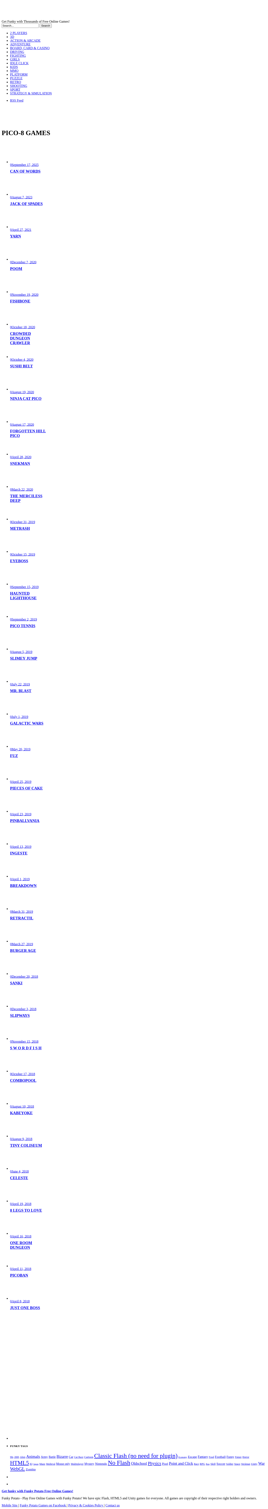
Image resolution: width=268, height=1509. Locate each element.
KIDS (14, 67)
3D (12, 37)
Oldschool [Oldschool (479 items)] (139, 1463)
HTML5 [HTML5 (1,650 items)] (19, 1463)
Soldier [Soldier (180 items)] (229, 1463)
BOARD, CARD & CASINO (29, 48)
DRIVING (17, 52)
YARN (15, 236)
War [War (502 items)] (261, 1463)
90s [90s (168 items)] (11, 1457)
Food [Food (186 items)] (211, 1457)
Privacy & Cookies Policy (86, 1505)
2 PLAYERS (18, 33)
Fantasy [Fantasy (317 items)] (203, 1457)
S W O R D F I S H (25, 1048)
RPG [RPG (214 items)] (202, 1463)
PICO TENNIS (22, 626)
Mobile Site (10, 1505)
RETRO (15, 82)
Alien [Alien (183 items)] (22, 1457)
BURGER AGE (23, 950)
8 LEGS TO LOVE (26, 1210)
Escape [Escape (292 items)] (192, 1457)
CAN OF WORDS (25, 171)
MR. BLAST (20, 691)
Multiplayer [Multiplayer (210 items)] (77, 1463)
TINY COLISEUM (26, 1145)
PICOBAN (19, 1275)
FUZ (14, 756)
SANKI (16, 983)
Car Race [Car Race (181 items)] (78, 1457)
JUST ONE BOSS (25, 1308)
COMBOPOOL (23, 1080)
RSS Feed (16, 100)
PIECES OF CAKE (26, 788)
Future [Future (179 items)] (238, 1457)
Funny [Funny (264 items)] (230, 1457)
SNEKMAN (20, 463)
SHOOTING (18, 86)
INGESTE (18, 853)
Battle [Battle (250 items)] (52, 1457)
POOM (16, 268)
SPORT (15, 89)
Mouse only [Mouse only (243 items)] (63, 1463)
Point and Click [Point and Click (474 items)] (181, 1463)
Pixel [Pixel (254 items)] (165, 1463)
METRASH (20, 528)
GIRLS (15, 59)
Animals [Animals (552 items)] (33, 1456)
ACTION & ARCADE (25, 40)
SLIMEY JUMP (23, 658)
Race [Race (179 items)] (196, 1463)
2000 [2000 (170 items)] (16, 1457)
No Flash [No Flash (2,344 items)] (119, 1462)
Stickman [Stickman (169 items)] (245, 1464)
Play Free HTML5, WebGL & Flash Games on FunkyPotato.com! (73, 11)
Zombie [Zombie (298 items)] (31, 1469)
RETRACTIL (21, 918)
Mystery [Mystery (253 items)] (89, 1463)
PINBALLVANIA (24, 821)
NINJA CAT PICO (25, 398)
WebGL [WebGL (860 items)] (17, 1469)
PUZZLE (16, 78)
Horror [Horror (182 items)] (245, 1457)
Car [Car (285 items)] (71, 1457)
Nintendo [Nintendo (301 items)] (101, 1463)
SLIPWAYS (20, 1015)
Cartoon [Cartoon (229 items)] (88, 1457)
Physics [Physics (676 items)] (154, 1463)
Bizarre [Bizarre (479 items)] (62, 1457)
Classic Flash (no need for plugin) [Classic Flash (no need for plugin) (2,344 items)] (136, 1455)
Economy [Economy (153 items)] (182, 1457)
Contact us (113, 1505)
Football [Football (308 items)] (220, 1457)
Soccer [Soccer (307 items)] (220, 1463)
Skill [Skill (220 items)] (213, 1463)
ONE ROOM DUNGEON (21, 1245)
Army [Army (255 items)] (44, 1457)
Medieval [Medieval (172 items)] (50, 1464)
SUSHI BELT (21, 366)
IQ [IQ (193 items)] (31, 1463)
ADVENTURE (20, 44)
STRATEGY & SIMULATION (31, 93)
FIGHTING (18, 55)
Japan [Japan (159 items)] (36, 1464)
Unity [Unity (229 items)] (254, 1463)
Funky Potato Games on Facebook (43, 1505)
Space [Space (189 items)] (237, 1463)
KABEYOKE (21, 1113)
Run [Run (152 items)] (208, 1464)
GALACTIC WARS (26, 723)
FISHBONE (20, 301)
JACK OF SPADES (26, 204)
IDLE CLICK (19, 63)
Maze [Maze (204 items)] (42, 1463)
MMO (14, 70)
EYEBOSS (19, 561)
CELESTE (19, 1178)
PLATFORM (19, 74)
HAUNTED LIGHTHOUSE (23, 595)
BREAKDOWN (23, 885)
